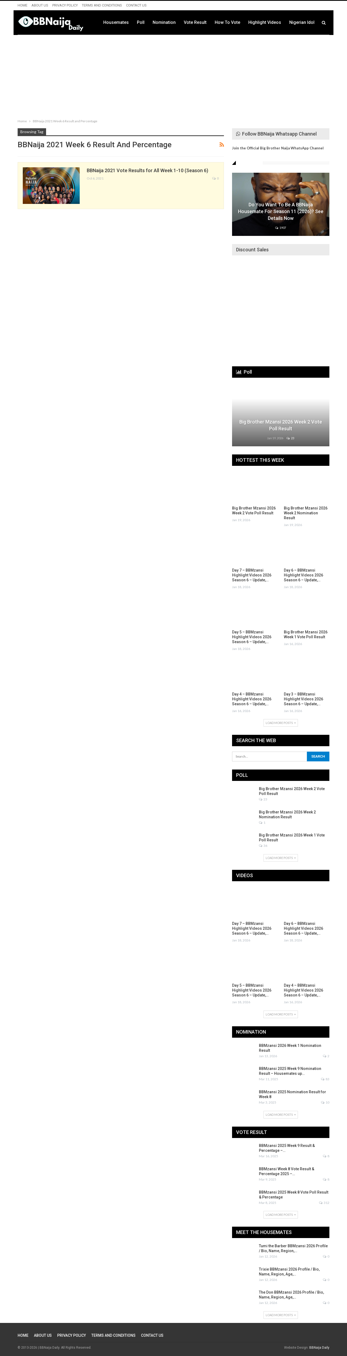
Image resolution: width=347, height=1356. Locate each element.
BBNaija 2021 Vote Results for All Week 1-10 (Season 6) (147, 170)
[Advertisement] (173, 76)
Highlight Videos (264, 22)
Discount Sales (252, 249)
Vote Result (195, 22)
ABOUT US (39, 5)
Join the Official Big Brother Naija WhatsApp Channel (278, 148)
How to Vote (227, 22)
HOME (22, 5)
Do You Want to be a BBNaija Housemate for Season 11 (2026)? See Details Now (280, 211)
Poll (140, 22)
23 (290, 438)
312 (324, 1203)
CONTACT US (136, 5)
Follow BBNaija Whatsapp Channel (276, 134)
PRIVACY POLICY (65, 5)
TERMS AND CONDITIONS (102, 5)
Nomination (164, 22)
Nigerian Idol (301, 22)
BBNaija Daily (319, 1347)
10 (325, 1102)
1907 (280, 227)
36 (263, 846)
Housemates (116, 22)
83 (325, 1079)
